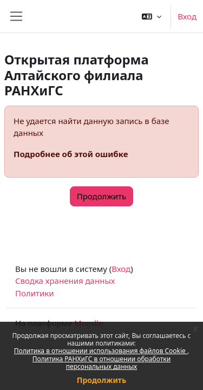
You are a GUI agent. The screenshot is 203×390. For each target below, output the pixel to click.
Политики (34, 293)
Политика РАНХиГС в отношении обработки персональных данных (101, 362)
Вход (187, 16)
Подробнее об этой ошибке (71, 153)
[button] (151, 16)
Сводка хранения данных (65, 280)
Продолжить (101, 380)
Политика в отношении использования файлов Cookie (100, 350)
